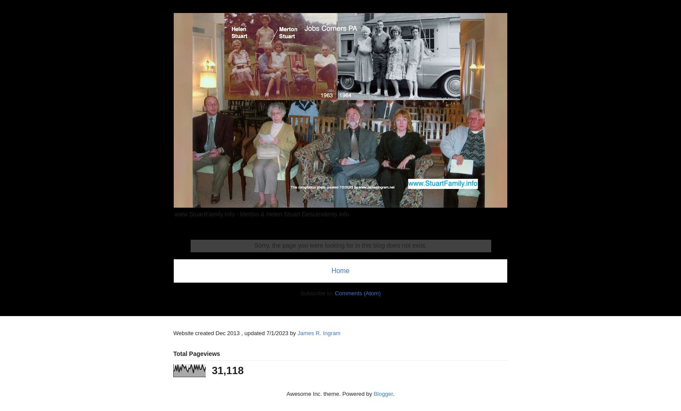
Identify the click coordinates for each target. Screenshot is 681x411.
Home (340, 270)
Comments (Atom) (357, 293)
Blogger (383, 394)
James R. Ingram (319, 333)
